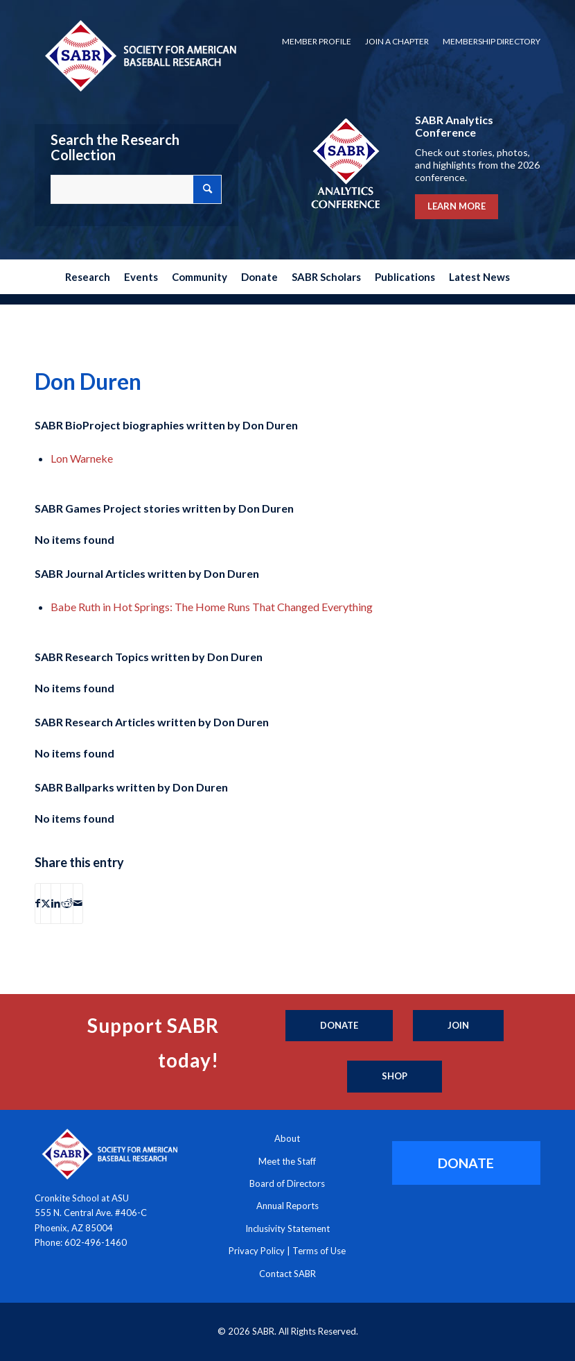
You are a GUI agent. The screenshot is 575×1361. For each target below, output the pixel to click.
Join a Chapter (397, 41)
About (287, 1138)
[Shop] (394, 1077)
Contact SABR (287, 1273)
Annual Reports (287, 1205)
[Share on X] (46, 903)
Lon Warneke (82, 458)
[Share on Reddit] (67, 903)
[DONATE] (466, 1163)
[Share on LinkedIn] (55, 903)
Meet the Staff (287, 1161)
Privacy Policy (257, 1250)
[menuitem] (316, 41)
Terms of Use (319, 1250)
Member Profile (316, 41)
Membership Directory (491, 41)
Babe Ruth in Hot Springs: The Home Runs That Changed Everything (212, 606)
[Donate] (339, 1026)
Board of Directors (287, 1183)
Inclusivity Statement (287, 1228)
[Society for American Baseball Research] (139, 55)
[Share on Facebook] (37, 903)
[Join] (458, 1026)
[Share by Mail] (77, 903)
